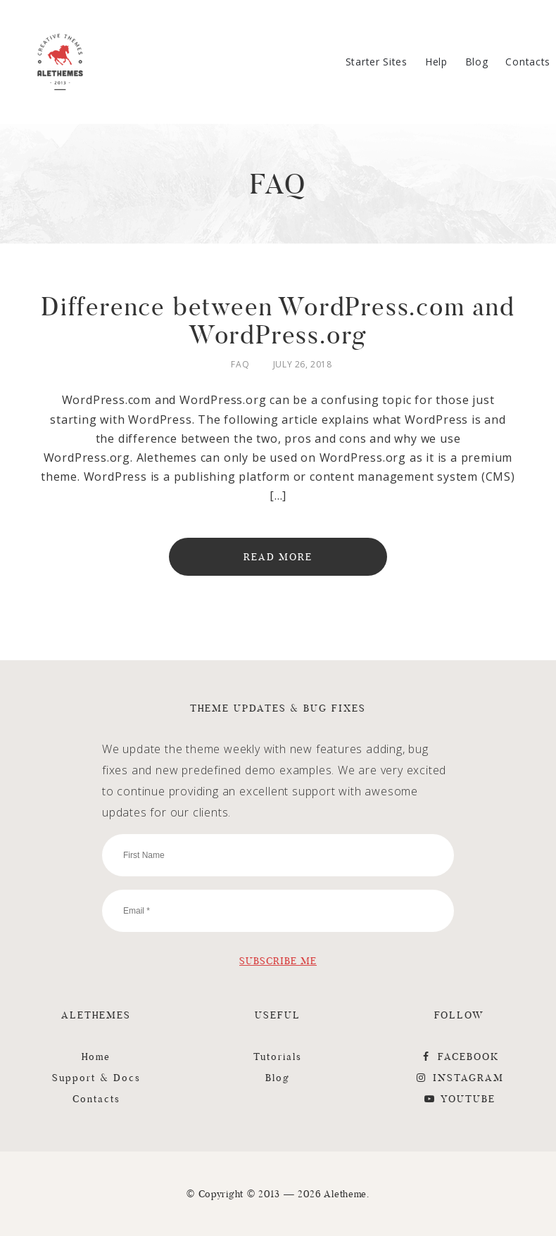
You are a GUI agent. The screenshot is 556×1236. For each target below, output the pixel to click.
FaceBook (459, 1056)
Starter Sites (376, 61)
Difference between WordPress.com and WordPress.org (278, 321)
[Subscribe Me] (278, 960)
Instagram (459, 1077)
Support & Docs (96, 1077)
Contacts (527, 61)
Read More (278, 556)
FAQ (240, 365)
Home (96, 1056)
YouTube (459, 1098)
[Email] (278, 911)
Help (436, 61)
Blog (476, 61)
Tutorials (277, 1056)
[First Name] (278, 855)
